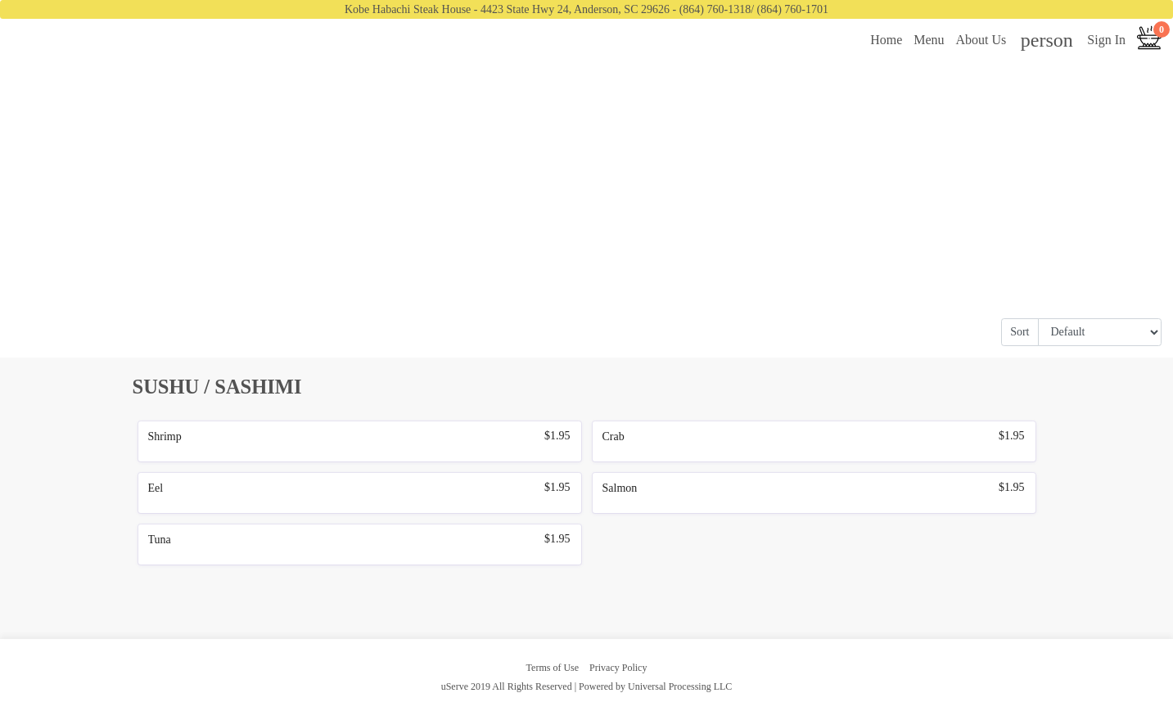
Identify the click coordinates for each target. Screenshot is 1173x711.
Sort (1019, 332)
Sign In (1106, 40)
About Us (981, 40)
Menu (929, 40)
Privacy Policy (618, 667)
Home (886, 40)
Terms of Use (552, 667)
